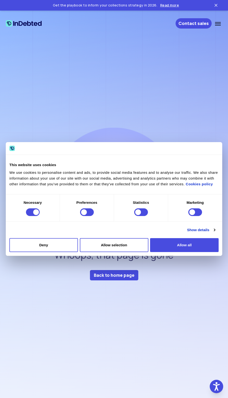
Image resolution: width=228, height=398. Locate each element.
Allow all (184, 245)
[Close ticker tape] (216, 5)
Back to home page (114, 275)
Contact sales (193, 23)
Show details (198, 230)
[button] (216, 386)
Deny (43, 245)
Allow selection (114, 245)
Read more (169, 5)
